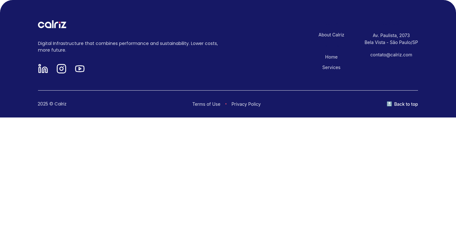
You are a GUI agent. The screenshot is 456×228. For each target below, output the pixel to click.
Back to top (406, 104)
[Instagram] (61, 69)
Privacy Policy (246, 104)
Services (331, 67)
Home (331, 57)
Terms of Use (206, 104)
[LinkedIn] (43, 69)
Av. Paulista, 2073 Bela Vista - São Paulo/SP (391, 39)
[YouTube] (80, 69)
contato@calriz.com (391, 54)
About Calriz (331, 34)
